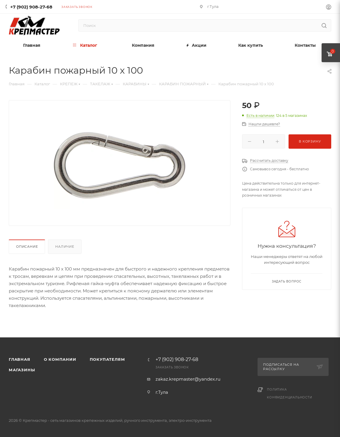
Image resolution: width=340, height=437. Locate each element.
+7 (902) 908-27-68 (31, 7)
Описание (27, 246)
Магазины (22, 369)
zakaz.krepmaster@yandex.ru (188, 379)
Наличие (64, 246)
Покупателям (107, 359)
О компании (60, 359)
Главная (19, 359)
